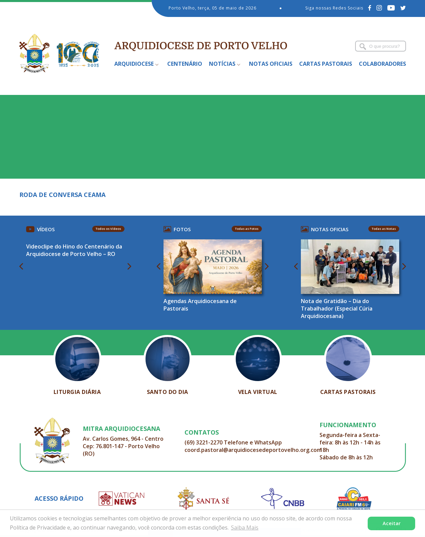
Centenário (184, 63)
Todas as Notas (384, 228)
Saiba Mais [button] (244, 527)
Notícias (222, 63)
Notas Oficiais (270, 63)
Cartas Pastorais (325, 63)
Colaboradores (382, 63)
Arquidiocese (134, 63)
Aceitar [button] (392, 523)
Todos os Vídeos (108, 228)
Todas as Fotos (246, 228)
